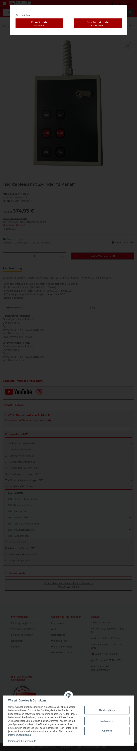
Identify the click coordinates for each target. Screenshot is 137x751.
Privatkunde (39, 23)
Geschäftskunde (97, 23)
